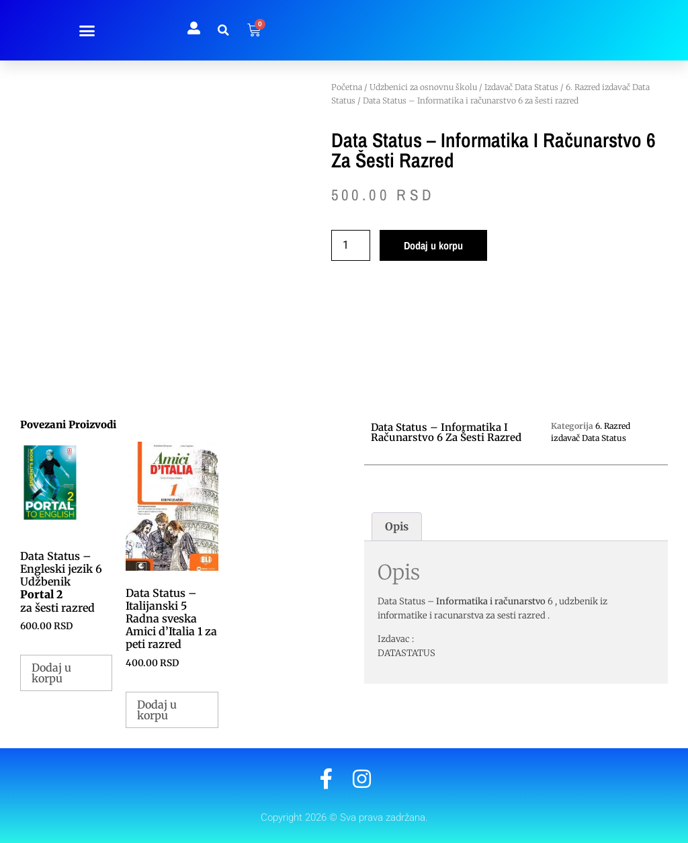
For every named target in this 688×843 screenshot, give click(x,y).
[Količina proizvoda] (350, 245)
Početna (346, 87)
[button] (87, 30)
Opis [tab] (396, 526)
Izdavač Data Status (521, 87)
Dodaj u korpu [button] (51, 673)
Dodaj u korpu (433, 245)
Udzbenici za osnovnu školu (423, 87)
